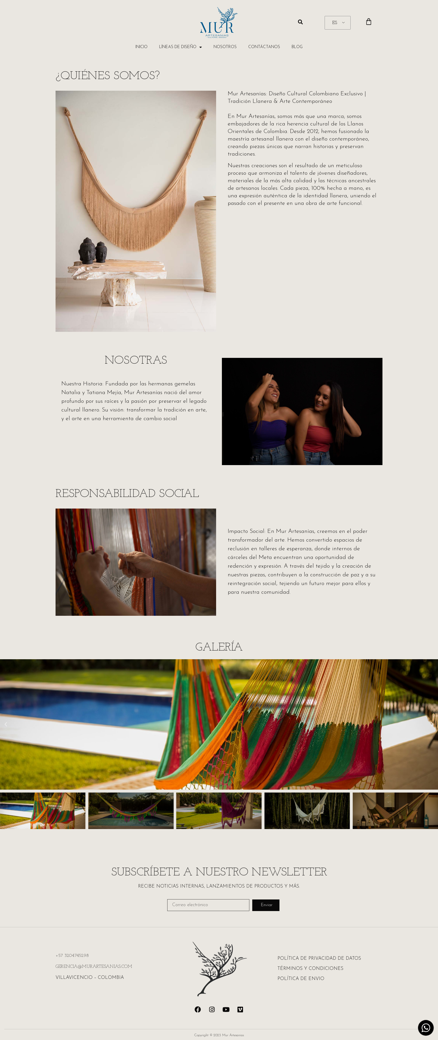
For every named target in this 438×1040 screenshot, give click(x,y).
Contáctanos (264, 47)
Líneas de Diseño (180, 47)
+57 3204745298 (72, 955)
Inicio (141, 47)
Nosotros (225, 47)
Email (172, 897)
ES (334, 23)
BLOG (297, 47)
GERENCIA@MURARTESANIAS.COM (94, 966)
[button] (300, 22)
